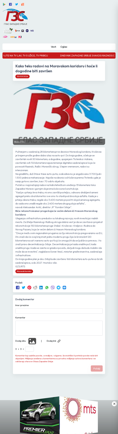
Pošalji (96, 368)
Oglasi (63, 46)
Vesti (53, 46)
